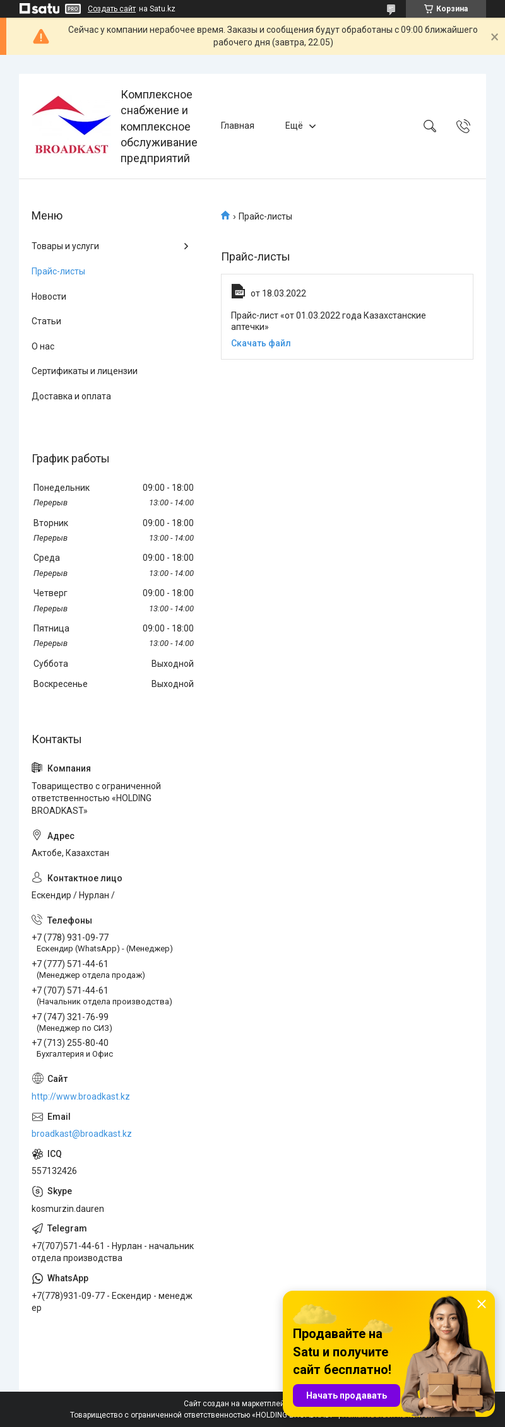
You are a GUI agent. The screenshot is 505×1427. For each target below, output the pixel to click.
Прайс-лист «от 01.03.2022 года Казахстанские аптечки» (328, 321)
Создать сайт (112, 8)
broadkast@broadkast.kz (82, 1134)
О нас (43, 346)
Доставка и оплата (71, 396)
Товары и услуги (65, 246)
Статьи (46, 321)
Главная (237, 125)
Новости (49, 296)
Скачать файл (261, 343)
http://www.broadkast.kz (81, 1096)
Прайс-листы (58, 271)
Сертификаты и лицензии (85, 371)
